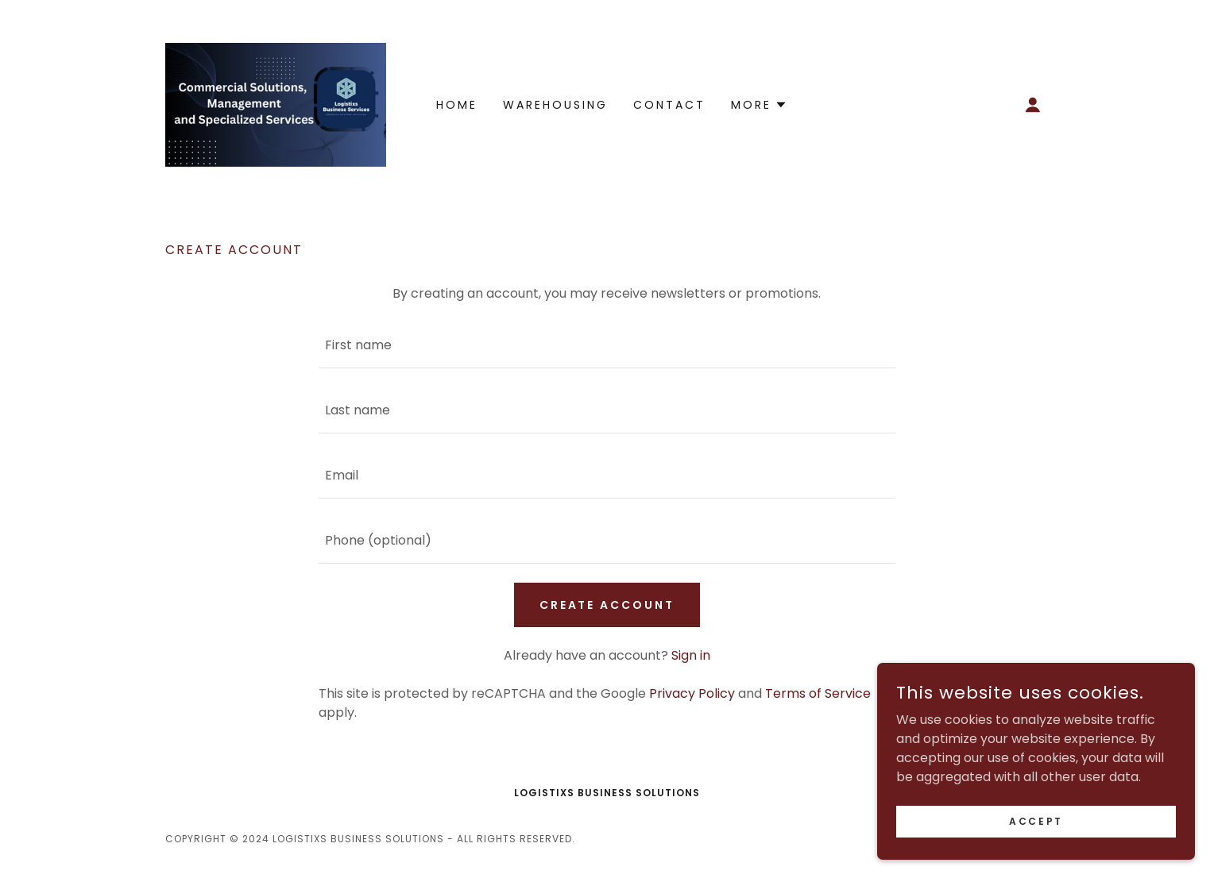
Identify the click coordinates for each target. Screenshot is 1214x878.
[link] (275, 103)
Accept (1035, 820)
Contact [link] (669, 105)
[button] (1033, 105)
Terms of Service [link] (818, 693)
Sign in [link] (690, 655)
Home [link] (456, 105)
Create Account (607, 605)
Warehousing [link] (555, 105)
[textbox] (607, 345)
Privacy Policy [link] (692, 693)
